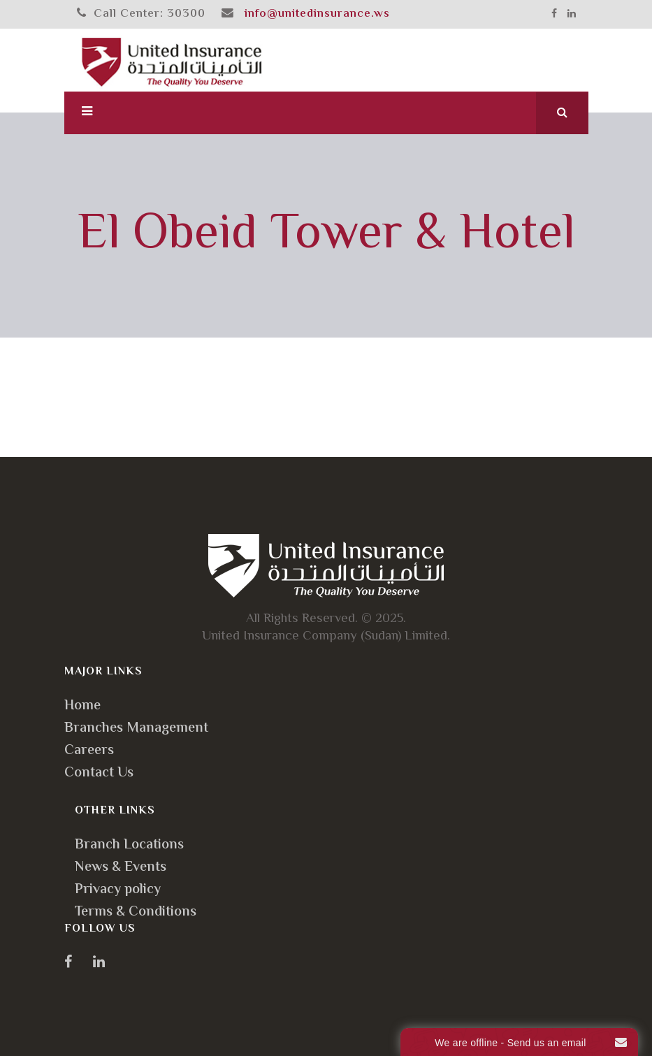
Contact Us (98, 773)
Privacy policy (118, 890)
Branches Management (136, 728)
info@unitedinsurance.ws (317, 14)
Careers (89, 751)
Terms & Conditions (135, 912)
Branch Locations (129, 845)
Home (82, 706)
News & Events (120, 867)
